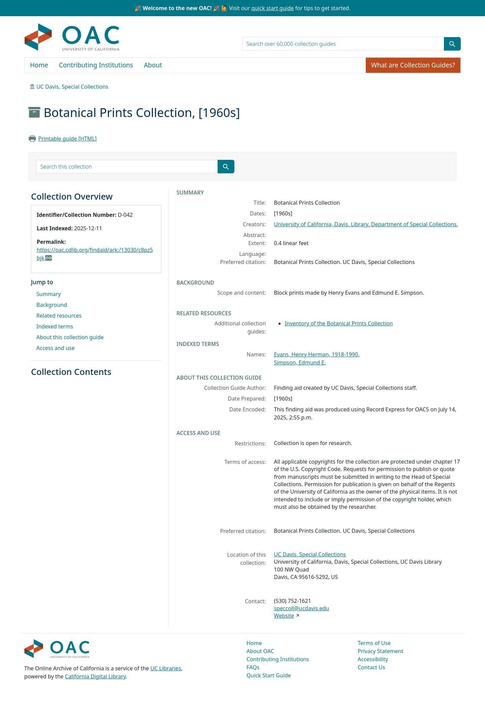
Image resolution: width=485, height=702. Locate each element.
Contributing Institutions (96, 65)
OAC (72, 37)
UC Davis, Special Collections (72, 86)
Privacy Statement (380, 651)
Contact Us (371, 667)
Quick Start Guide (269, 675)
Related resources (59, 315)
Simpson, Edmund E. (300, 362)
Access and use (55, 348)
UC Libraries (166, 668)
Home (39, 65)
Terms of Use (374, 643)
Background (51, 305)
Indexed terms (54, 326)
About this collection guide (70, 337)
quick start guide (272, 8)
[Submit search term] (452, 44)
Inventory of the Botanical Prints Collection (339, 323)
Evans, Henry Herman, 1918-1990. (316, 354)
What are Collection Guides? (413, 65)
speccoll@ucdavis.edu (301, 608)
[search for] (343, 44)
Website (284, 615)
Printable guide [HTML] (67, 138)
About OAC (260, 651)
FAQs (253, 667)
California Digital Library (95, 676)
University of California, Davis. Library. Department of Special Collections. (366, 224)
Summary (48, 294)
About (153, 65)
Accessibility (373, 659)
